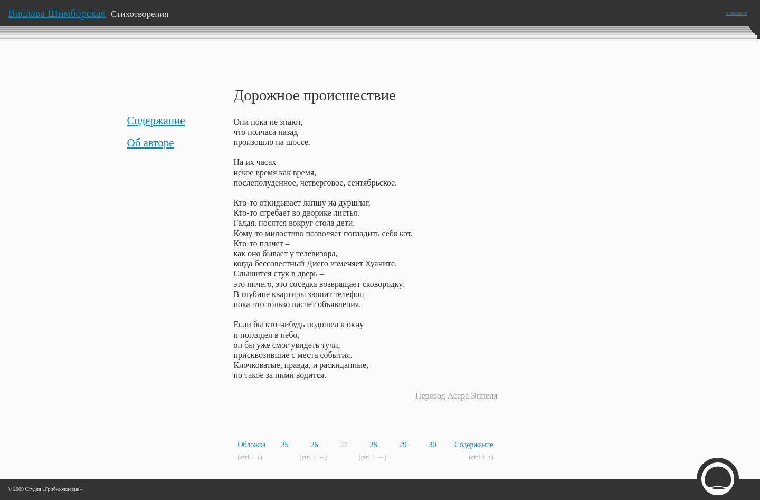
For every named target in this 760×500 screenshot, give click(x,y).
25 (285, 445)
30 (432, 445)
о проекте (736, 13)
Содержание (156, 120)
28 (373, 445)
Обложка (252, 445)
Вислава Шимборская (57, 13)
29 (403, 445)
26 (314, 445)
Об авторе (150, 142)
